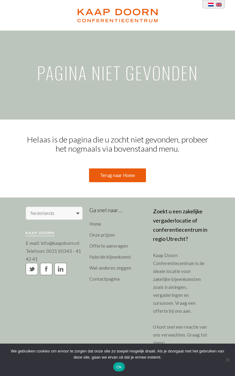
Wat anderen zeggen (110, 268)
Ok (118, 367)
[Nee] (227, 360)
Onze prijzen (102, 235)
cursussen (163, 303)
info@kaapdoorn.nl (60, 243)
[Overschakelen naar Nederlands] (210, 4)
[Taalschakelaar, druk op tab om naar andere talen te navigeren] (54, 213)
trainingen (175, 287)
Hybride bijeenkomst (110, 257)
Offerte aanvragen (108, 246)
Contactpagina (104, 279)
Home (95, 224)
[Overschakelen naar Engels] (218, 4)
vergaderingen (168, 295)
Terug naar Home (117, 175)
